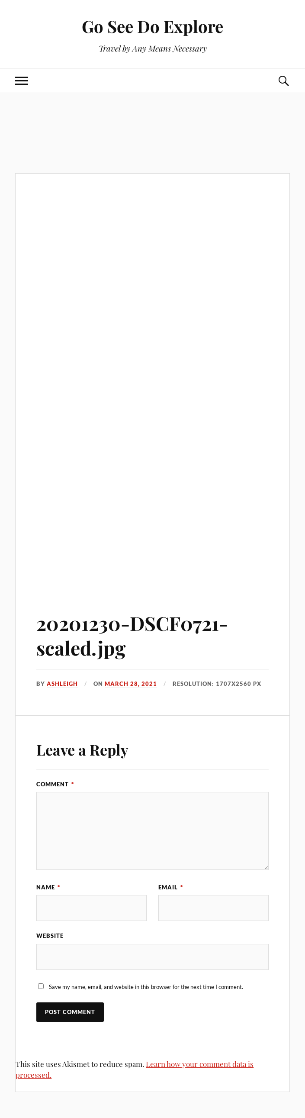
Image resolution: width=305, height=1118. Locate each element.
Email (170, 887)
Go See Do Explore (152, 26)
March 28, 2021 (131, 683)
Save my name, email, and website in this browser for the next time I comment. (146, 986)
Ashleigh (62, 683)
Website (50, 935)
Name (48, 887)
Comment (55, 784)
